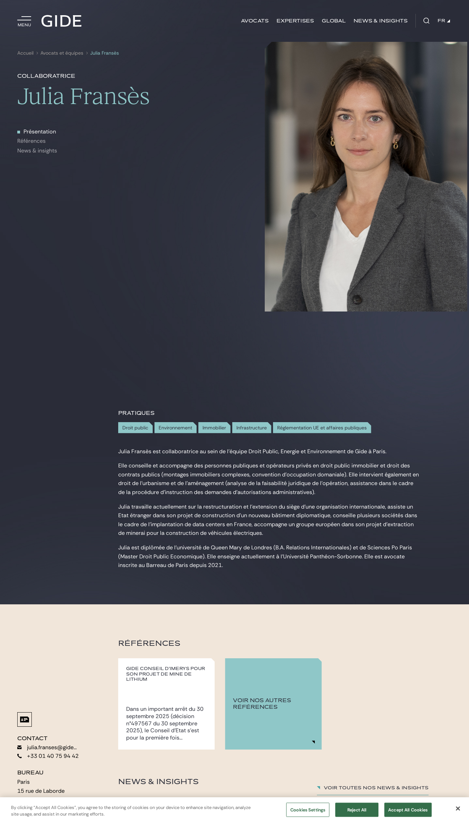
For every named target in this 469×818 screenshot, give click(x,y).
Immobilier (214, 428)
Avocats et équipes (61, 53)
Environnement (175, 428)
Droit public (135, 428)
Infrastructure (251, 428)
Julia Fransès (104, 53)
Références (31, 141)
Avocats (255, 21)
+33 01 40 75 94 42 (48, 756)
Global (334, 21)
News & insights (380, 21)
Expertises (295, 21)
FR (444, 20)
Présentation (40, 131)
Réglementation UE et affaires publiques (322, 428)
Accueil (25, 53)
